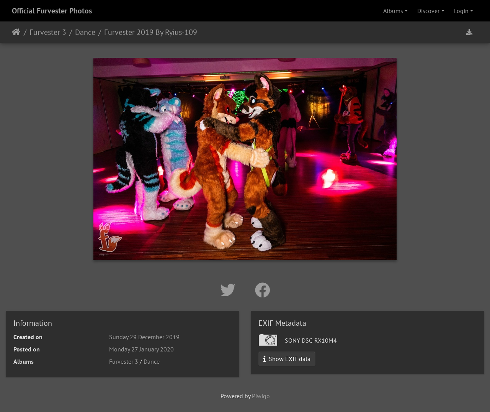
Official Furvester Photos (52, 11)
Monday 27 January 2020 (141, 349)
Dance (85, 32)
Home (16, 32)
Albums (393, 11)
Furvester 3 (47, 32)
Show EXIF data (286, 359)
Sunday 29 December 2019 (144, 337)
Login (461, 11)
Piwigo (261, 396)
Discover (428, 11)
